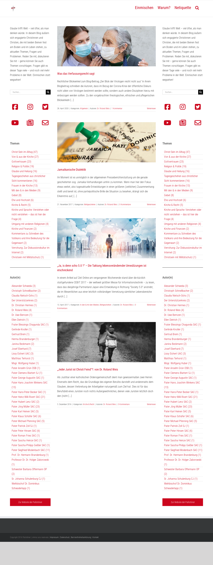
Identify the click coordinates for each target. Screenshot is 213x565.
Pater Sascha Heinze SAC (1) (27, 440)
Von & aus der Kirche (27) (25, 156)
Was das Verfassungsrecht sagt (76, 73)
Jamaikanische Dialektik (71, 169)
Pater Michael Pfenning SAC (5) (28, 421)
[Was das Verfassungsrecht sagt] (106, 46)
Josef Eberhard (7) (21, 348)
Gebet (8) (16, 195)
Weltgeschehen (90, 204)
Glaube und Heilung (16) (24, 171)
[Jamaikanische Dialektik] (106, 142)
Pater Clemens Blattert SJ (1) (27, 372)
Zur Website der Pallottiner (30, 502)
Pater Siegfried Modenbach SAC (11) (31, 450)
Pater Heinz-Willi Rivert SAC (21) (28, 396)
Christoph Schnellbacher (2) (26, 290)
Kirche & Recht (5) (21, 204)
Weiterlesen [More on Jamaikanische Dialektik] (151, 204)
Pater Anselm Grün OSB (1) (26, 368)
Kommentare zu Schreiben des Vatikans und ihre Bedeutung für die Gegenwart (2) (30, 238)
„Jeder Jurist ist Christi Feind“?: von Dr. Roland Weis (87, 369)
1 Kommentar (117, 108)
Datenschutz (65, 537)
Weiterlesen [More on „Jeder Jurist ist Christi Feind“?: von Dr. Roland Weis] (151, 404)
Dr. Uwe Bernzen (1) (22, 314)
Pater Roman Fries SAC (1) (26, 435)
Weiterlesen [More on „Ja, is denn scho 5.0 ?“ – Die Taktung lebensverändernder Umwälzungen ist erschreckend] (151, 305)
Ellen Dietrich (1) (20, 319)
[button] (197, 7)
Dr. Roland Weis (103, 108)
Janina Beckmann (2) (23, 344)
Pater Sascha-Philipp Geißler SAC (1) (31, 445)
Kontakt (96, 537)
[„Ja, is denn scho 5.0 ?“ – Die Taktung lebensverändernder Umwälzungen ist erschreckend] (106, 238)
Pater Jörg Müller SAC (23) (26, 406)
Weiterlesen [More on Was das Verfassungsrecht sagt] (151, 108)
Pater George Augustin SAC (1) (28, 377)
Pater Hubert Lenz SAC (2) (25, 401)
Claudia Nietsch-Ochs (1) (24, 295)
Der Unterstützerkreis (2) (24, 300)
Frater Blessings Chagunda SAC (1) (30, 324)
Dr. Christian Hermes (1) (24, 305)
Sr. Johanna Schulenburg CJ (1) (28, 478)
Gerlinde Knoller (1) (22, 329)
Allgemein (84, 108)
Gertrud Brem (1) (20, 334)
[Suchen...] (28, 92)
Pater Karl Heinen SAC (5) (25, 411)
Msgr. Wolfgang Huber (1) (25, 363)
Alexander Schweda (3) (24, 286)
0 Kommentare (125, 204)
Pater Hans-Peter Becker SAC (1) (29, 392)
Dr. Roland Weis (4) (22, 310)
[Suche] (48, 92)
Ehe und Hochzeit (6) (23, 200)
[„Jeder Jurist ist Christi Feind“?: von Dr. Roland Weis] (106, 342)
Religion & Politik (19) (23, 166)
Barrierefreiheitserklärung (81, 537)
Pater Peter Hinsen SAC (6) (26, 430)
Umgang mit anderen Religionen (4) (30, 224)
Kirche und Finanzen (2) (24, 228)
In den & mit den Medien (89, 305)
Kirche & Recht (88, 404)
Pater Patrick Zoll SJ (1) (24, 426)
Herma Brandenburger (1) (25, 339)
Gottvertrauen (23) (21, 161)
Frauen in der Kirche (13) (25, 185)
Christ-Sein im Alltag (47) (25, 152)
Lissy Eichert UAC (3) (22, 353)
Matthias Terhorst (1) (23, 358)
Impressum (54, 537)
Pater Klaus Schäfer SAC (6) (26, 416)
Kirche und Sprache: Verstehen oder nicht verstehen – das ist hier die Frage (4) (30, 214)
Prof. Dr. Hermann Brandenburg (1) (30, 454)
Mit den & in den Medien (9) (26, 190)
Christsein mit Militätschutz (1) (28, 257)
